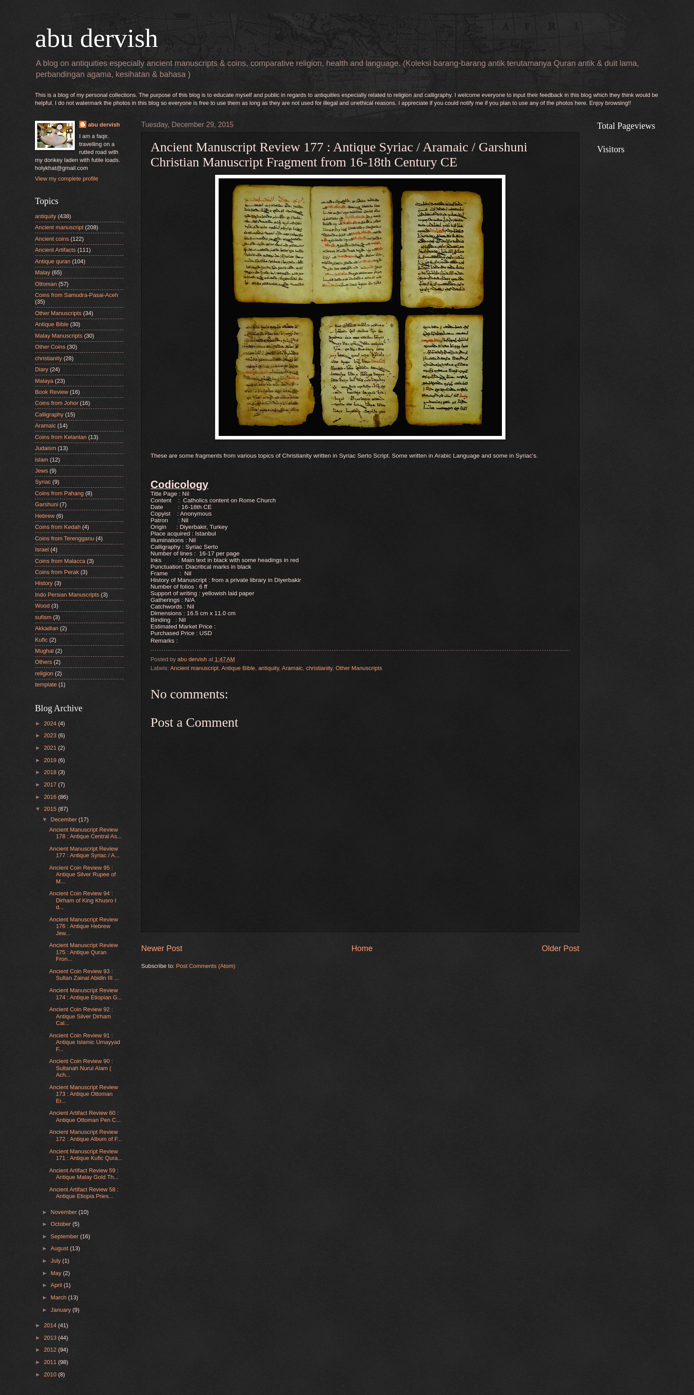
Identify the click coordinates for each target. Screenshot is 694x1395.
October (61, 1224)
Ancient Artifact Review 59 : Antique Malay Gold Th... (84, 1173)
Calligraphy (49, 414)
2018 (51, 772)
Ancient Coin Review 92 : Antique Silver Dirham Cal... (81, 1016)
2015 (51, 808)
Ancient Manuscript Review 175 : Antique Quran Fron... (83, 952)
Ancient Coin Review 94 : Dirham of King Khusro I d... (82, 900)
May (56, 1273)
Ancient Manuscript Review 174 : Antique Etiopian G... (85, 993)
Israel (42, 549)
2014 (51, 1325)
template (46, 684)
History (44, 583)
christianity (319, 668)
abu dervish (96, 38)
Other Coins (50, 346)
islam (41, 459)
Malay (42, 272)
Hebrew (44, 516)
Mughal (44, 650)
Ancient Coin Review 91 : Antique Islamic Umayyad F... (84, 1042)
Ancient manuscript (194, 668)
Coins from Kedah (58, 527)
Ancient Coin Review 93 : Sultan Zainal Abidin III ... (84, 974)
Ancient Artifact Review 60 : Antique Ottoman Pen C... (85, 1116)
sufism (43, 617)
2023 (51, 735)
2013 (51, 1337)
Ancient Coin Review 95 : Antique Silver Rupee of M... (82, 874)
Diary (41, 369)
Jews (41, 470)
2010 (51, 1374)
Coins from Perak (57, 572)
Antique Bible (238, 668)
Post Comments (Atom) (205, 966)
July (56, 1260)
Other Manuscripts (358, 668)
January (61, 1309)
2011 (51, 1362)
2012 (51, 1349)
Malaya (44, 381)
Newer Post (161, 948)
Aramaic (292, 668)
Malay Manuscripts (58, 335)
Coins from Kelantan (61, 437)
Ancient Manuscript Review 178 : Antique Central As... (85, 833)
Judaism (45, 448)
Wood (42, 605)
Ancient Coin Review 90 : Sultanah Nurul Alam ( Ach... (81, 1068)
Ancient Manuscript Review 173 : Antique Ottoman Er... (83, 1094)
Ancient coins (52, 238)
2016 (51, 797)
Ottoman (46, 284)
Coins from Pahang (59, 493)
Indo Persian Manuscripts (67, 594)
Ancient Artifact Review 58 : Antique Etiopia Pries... (84, 1192)
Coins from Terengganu (64, 538)
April (56, 1285)
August (60, 1248)
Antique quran (52, 261)
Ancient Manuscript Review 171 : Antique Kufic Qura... (85, 1154)
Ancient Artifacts (55, 250)
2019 (51, 760)
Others (43, 662)
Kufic (41, 639)
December (64, 819)
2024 (51, 723)
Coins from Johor (56, 403)
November (64, 1212)
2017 (51, 784)
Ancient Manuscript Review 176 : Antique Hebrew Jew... (83, 926)
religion (44, 673)
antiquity (268, 668)
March (59, 1297)
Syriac (43, 481)
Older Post (560, 948)
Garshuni (46, 504)
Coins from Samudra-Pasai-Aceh (76, 295)
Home (362, 948)
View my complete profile (66, 178)
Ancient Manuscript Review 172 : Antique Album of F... (85, 1135)
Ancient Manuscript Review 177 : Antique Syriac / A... (84, 852)
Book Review (51, 392)
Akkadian (46, 628)
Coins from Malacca (60, 561)
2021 (51, 747)
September (65, 1236)
